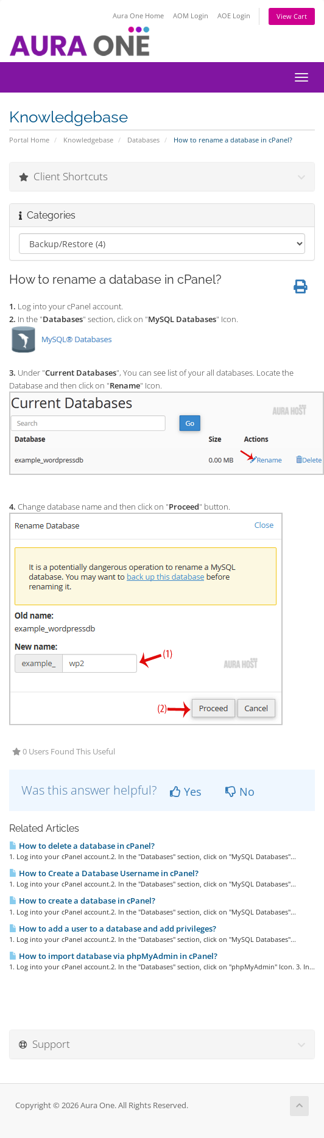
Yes (186, 791)
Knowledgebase (88, 139)
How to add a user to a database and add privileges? (112, 928)
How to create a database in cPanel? (82, 900)
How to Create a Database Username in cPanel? (104, 873)
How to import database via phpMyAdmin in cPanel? (113, 955)
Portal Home (29, 139)
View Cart (291, 16)
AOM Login (190, 15)
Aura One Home (138, 15)
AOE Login (233, 15)
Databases (143, 139)
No (240, 791)
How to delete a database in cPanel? (82, 845)
